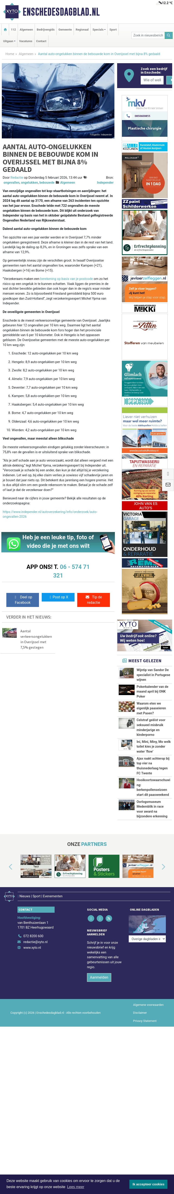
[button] (5, 867)
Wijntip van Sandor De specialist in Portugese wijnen (153, 675)
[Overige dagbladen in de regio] (147, 938)
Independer (105, 183)
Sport (113, 29)
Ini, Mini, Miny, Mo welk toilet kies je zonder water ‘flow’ (154, 746)
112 (13, 29)
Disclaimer (140, 1012)
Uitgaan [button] (8, 41)
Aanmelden (99, 977)
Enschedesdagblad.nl (61, 12)
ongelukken (29, 183)
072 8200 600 (33, 936)
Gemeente (65, 29)
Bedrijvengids (46, 29)
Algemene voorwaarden (148, 1004)
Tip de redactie (93, 600)
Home (9, 54)
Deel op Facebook (22, 600)
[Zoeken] (169, 35)
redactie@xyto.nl (35, 942)
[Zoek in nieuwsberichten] (148, 35)
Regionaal (82, 29)
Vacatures (25, 41)
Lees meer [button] (75, 1187)
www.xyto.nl (32, 948)
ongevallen (11, 183)
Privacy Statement (145, 1021)
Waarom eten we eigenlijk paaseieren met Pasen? (151, 708)
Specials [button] (98, 29)
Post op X (58, 597)
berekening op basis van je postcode (66, 279)
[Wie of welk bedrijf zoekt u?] (152, 80)
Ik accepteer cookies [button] (148, 1184)
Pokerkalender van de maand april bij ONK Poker (152, 691)
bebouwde (47, 183)
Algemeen (26, 29)
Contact (41, 41)
